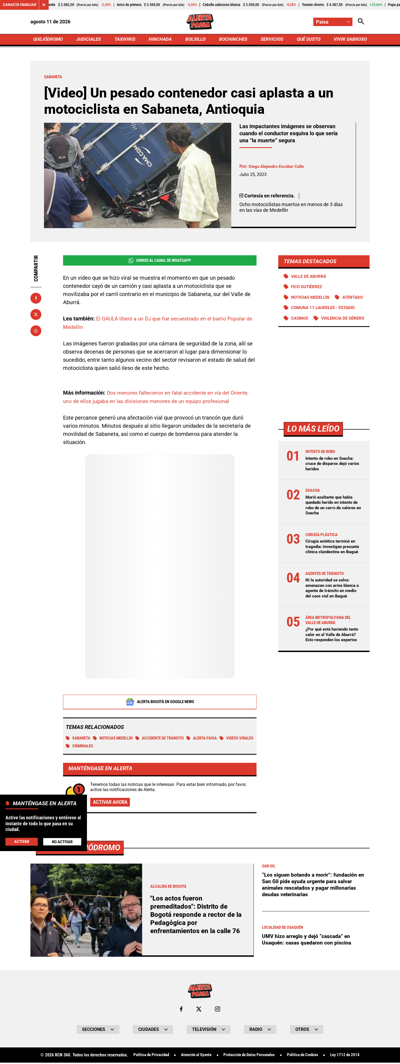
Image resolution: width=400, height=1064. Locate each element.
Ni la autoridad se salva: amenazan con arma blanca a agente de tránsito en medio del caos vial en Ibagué (332, 619)
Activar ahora (111, 803)
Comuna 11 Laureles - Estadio (325, 320)
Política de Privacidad (145, 1056)
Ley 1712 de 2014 (351, 1056)
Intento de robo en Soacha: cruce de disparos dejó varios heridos (331, 487)
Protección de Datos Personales (250, 1056)
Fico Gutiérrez (308, 288)
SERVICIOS (270, 40)
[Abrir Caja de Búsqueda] (361, 22)
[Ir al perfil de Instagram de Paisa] (217, 1010)
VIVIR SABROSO (349, 40)
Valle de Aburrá (310, 277)
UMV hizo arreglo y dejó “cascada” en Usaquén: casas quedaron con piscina (307, 940)
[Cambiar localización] (332, 22)
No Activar (62, 841)
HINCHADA (161, 40)
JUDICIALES (90, 40)
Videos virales (84, 746)
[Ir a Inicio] (200, 22)
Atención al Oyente (193, 1056)
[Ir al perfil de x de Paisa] (198, 1010)
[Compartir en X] (35, 315)
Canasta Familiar (19, 5)
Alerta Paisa (214, 738)
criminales (120, 746)
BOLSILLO (195, 40)
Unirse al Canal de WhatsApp (159, 261)
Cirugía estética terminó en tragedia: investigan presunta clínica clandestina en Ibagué (332, 572)
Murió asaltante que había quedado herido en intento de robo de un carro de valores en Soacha (331, 528)
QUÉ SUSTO (307, 40)
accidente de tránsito (168, 738)
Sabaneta (79, 738)
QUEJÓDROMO (49, 40)
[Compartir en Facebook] (35, 299)
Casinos (300, 330)
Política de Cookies (307, 1056)
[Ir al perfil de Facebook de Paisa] (181, 1010)
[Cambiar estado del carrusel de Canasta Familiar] (44, 5)
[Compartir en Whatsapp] (35, 331)
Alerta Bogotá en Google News (160, 702)
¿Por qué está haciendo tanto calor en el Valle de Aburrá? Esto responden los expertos (332, 670)
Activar (21, 841)
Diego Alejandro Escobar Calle (278, 167)
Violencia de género (314, 341)
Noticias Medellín (117, 738)
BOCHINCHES (232, 40)
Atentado (302, 309)
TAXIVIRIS (126, 40)
